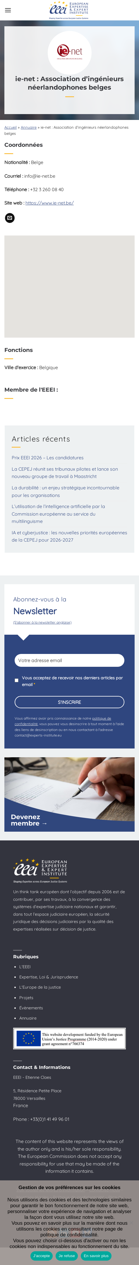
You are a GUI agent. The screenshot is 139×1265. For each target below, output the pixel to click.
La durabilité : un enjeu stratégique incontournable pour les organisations (65, 491)
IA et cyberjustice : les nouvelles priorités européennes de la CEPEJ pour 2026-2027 (69, 536)
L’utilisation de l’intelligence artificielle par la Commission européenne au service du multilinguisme (58, 513)
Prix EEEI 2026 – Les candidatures (48, 457)
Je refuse (67, 1256)
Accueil (10, 127)
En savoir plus (96, 1256)
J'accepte (41, 1256)
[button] (7, 10)
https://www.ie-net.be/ (49, 203)
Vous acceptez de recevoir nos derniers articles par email (72, 681)
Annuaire (29, 127)
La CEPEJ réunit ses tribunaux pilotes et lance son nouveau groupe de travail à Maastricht (65, 472)
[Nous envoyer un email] (10, 218)
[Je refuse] (131, 1224)
